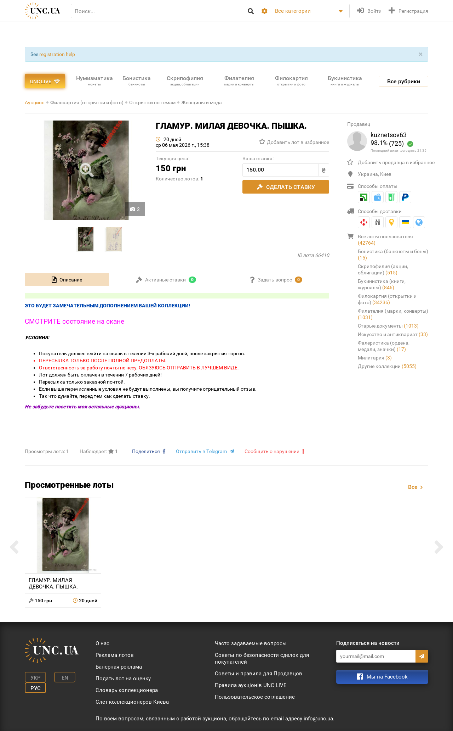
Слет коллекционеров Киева (132, 702)
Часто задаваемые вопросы (251, 643)
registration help (57, 54)
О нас (102, 643)
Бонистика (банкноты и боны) (393, 255)
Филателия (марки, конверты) (393, 314)
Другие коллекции (387, 366)
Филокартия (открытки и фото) (87, 102)
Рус (35, 688)
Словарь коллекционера (127, 690)
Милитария (375, 358)
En (65, 678)
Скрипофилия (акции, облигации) (383, 269)
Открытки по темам (152, 102)
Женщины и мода (201, 102)
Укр (35, 678)
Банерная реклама (119, 667)
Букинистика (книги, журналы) (382, 284)
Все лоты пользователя (385, 240)
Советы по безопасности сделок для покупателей (262, 658)
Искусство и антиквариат (393, 334)
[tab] (67, 279)
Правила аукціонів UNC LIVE (251, 685)
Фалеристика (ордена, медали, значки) (383, 346)
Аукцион (35, 102)
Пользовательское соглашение (255, 697)
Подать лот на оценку (123, 678)
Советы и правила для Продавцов (258, 673)
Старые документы (388, 326)
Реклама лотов (115, 655)
